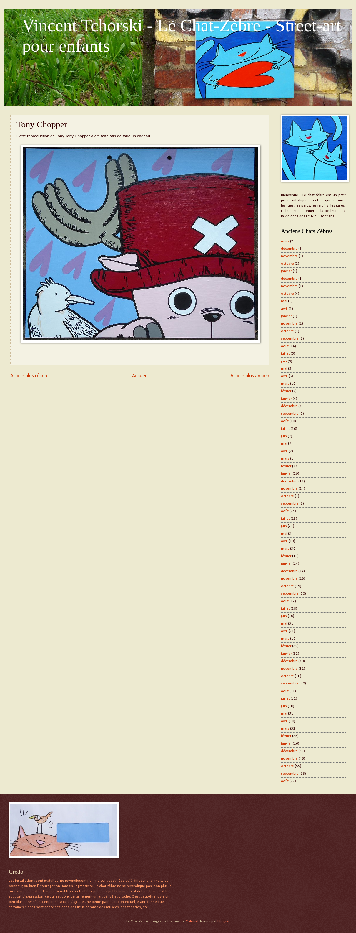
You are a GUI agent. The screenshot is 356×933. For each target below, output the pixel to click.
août (285, 346)
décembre (289, 249)
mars (285, 241)
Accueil (139, 376)
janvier (286, 271)
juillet (285, 354)
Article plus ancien (249, 376)
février (286, 391)
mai (284, 301)
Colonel (192, 921)
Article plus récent (29, 376)
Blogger (223, 921)
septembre (290, 338)
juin (284, 361)
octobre (287, 264)
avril (284, 309)
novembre (289, 256)
